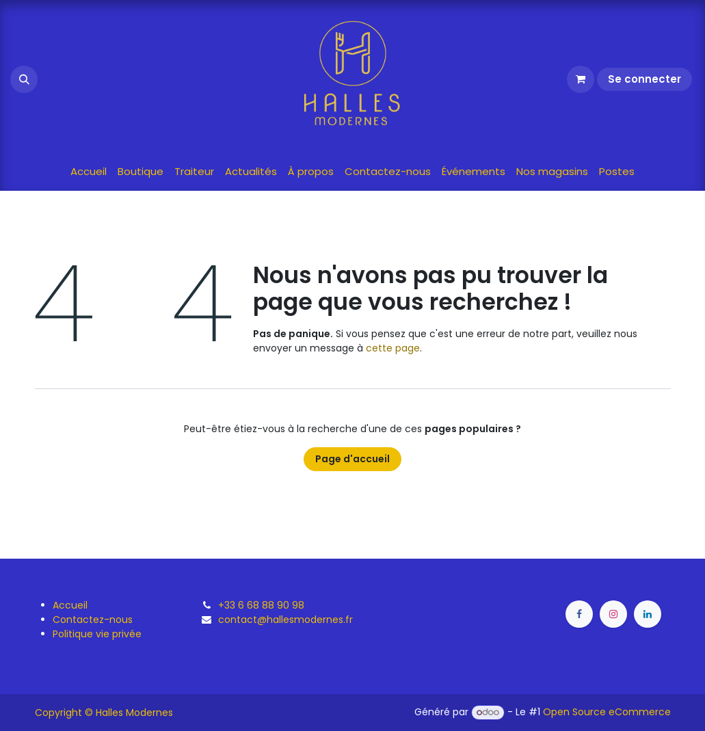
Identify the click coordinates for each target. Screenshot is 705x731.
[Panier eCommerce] (580, 79)
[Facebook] (579, 614)
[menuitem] (88, 172)
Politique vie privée (97, 634)
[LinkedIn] (647, 614)
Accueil (70, 605)
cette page (393, 348)
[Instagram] (613, 614)
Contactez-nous (93, 619)
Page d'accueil (352, 459)
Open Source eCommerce (607, 712)
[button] (24, 79)
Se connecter (644, 79)
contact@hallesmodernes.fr (285, 619)
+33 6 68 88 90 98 (261, 605)
